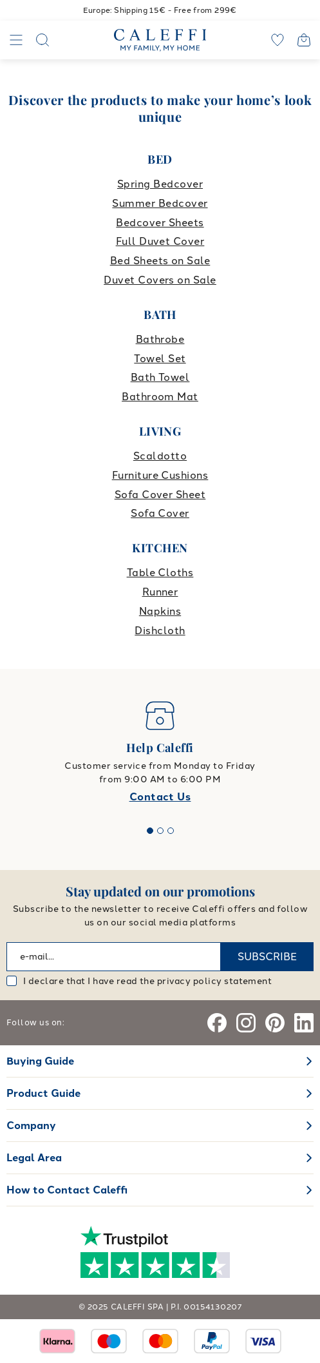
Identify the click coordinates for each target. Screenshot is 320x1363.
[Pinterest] (275, 1022)
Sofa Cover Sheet (160, 494)
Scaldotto (160, 456)
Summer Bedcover (159, 203)
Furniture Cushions (160, 475)
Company (31, 1125)
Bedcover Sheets (159, 223)
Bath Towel (160, 377)
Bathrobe (160, 339)
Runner (160, 592)
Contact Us (160, 797)
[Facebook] (217, 1022)
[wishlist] (277, 40)
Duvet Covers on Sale (160, 280)
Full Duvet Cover (160, 241)
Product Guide (43, 1093)
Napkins (160, 611)
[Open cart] (304, 40)
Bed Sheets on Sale (160, 261)
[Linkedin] (304, 1022)
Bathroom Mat (160, 397)
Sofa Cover (160, 513)
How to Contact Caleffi (66, 1190)
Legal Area (34, 1158)
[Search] (42, 40)
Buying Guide (40, 1061)
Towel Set (159, 359)
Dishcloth (160, 630)
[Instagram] (246, 1022)
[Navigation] (16, 40)
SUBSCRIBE (267, 957)
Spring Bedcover (160, 184)
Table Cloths (160, 572)
